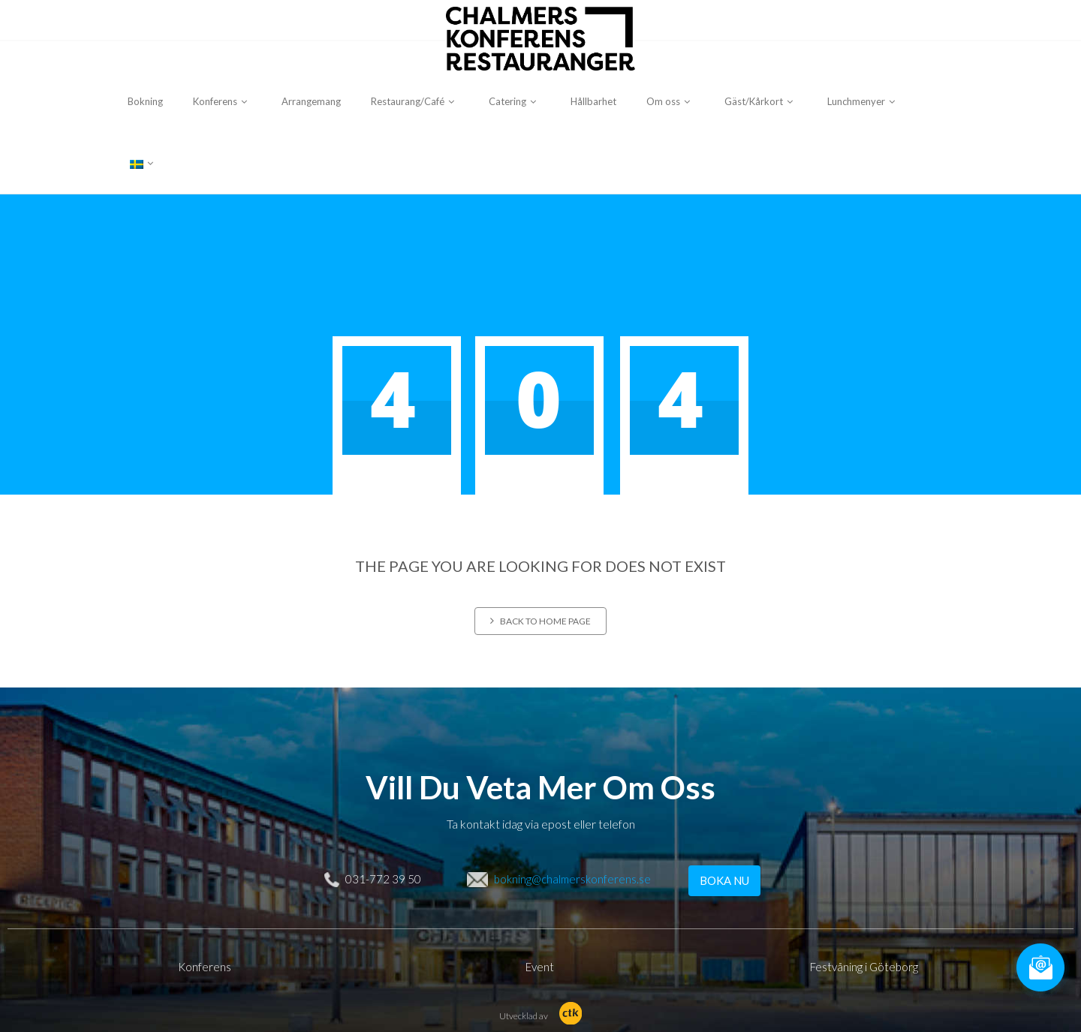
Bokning (145, 101)
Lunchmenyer (863, 101)
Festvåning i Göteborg (864, 966)
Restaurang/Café (415, 101)
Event (539, 966)
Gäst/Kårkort (760, 101)
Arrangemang (311, 101)
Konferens (222, 101)
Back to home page (540, 621)
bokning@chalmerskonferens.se (572, 879)
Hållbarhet (593, 101)
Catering (514, 101)
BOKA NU (724, 880)
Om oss (670, 101)
